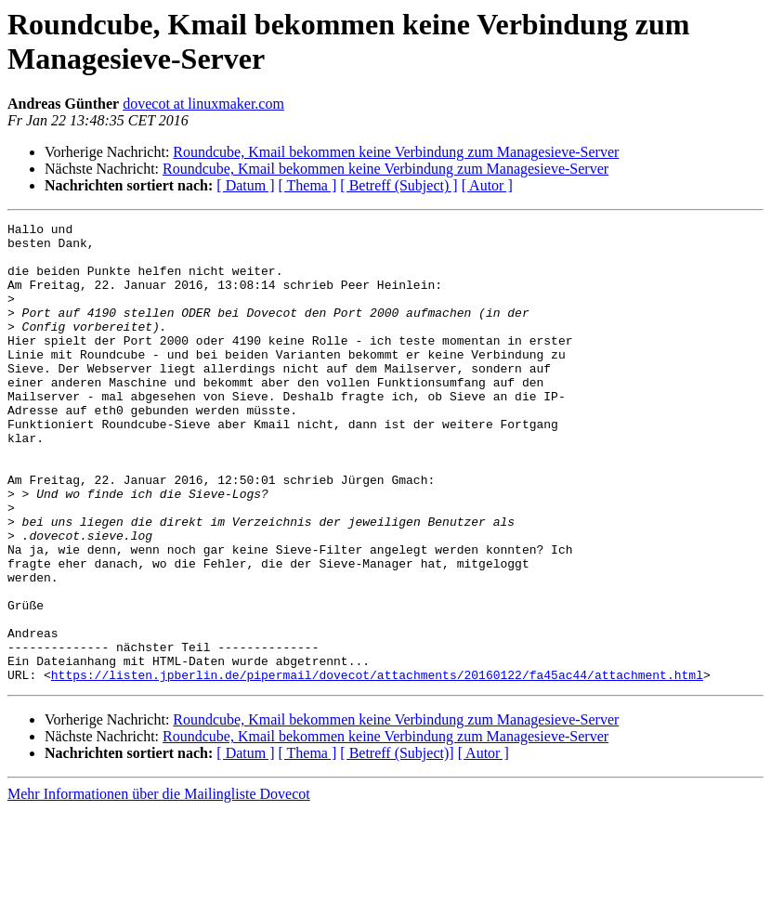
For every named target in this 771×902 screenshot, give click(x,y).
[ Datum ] (245, 185)
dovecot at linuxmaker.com (203, 103)
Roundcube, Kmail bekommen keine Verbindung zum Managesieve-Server (396, 152)
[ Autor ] (487, 185)
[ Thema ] (308, 185)
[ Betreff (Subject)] (396, 845)
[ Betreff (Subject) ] (398, 185)
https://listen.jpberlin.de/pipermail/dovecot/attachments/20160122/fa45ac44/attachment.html (377, 766)
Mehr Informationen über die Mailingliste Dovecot (158, 886)
